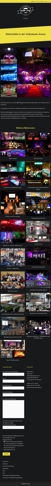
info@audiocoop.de (46, 1)
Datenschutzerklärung (16, 441)
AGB (4, 470)
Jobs (4, 473)
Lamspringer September (38, 267)
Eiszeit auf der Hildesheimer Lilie (13, 187)
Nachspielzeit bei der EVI (38, 218)
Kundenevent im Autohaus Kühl (38, 313)
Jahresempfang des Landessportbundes (13, 314)
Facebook (5, 464)
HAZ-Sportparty (38, 158)
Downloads (5, 468)
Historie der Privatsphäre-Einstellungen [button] (12, 477)
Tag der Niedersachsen (12, 360)
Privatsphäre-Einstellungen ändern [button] (11, 475)
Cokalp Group (38, 244)
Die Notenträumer (13, 291)
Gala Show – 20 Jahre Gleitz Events (12, 245)
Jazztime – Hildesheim (13, 268)
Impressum (5, 461)
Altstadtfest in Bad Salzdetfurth (38, 290)
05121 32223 (37, 1)
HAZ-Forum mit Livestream (12, 216)
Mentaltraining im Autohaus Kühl (13, 337)
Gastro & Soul (13, 158)
